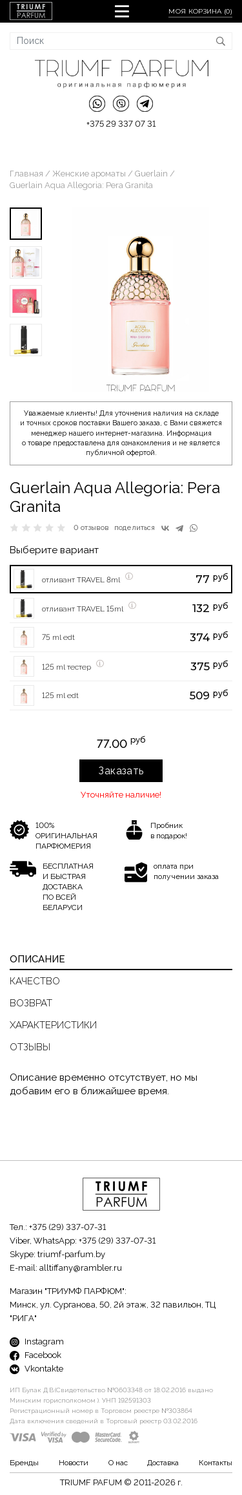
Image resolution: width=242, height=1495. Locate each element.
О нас (118, 1462)
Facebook (35, 1355)
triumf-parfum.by (71, 1254)
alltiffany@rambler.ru (80, 1268)
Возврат (31, 1003)
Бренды (24, 1462)
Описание (37, 959)
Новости (73, 1462)
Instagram (37, 1341)
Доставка (163, 1462)
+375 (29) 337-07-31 (67, 1227)
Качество (35, 981)
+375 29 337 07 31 (121, 124)
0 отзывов (91, 528)
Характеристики (53, 1025)
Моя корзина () (200, 11)
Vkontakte (36, 1368)
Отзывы (30, 1047)
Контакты (215, 1462)
